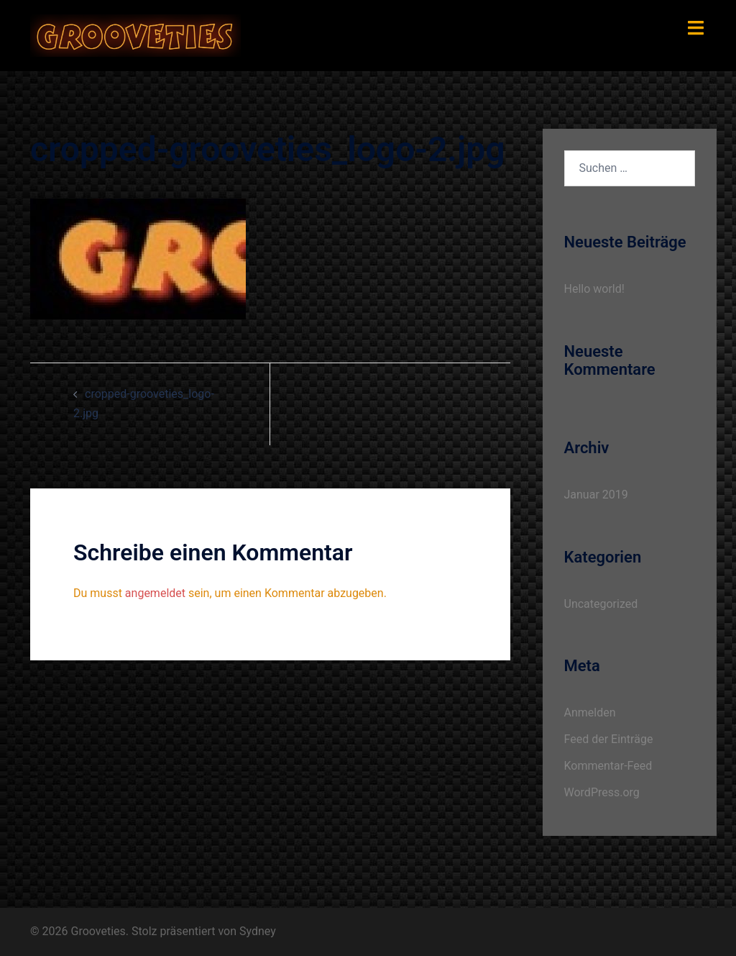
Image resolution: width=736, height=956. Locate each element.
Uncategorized (601, 604)
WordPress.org (602, 792)
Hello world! (594, 289)
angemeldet (155, 593)
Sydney (257, 931)
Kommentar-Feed (608, 766)
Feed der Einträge (608, 739)
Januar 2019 (596, 494)
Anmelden (590, 712)
